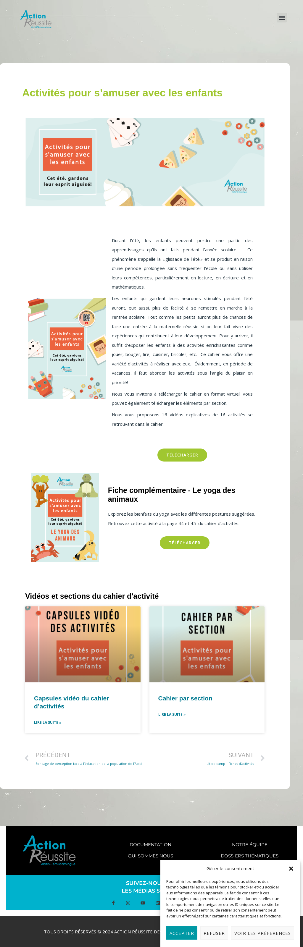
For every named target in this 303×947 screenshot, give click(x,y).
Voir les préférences (262, 938)
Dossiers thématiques (249, 856)
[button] (291, 873)
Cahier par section (185, 698)
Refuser (214, 938)
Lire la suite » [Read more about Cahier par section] (172, 714)
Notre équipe (249, 844)
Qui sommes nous (150, 856)
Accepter (182, 938)
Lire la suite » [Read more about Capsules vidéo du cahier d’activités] (48, 722)
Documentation (150, 844)
